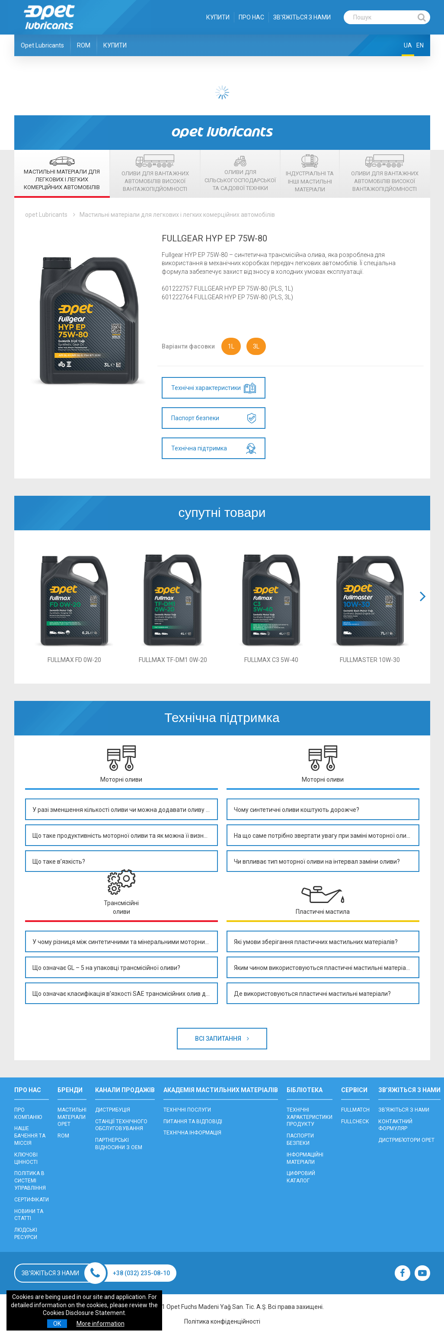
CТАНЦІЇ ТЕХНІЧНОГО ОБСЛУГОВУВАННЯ (121, 1125)
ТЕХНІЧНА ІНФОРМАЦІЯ (192, 1133)
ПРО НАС (251, 17)
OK (57, 1323)
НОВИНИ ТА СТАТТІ (28, 1215)
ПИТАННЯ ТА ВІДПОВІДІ (192, 1121)
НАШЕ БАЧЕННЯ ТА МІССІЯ (29, 1135)
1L (231, 346)
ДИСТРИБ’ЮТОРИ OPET (406, 1140)
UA (408, 45)
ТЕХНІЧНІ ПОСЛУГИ (187, 1110)
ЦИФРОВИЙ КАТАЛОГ (301, 1177)
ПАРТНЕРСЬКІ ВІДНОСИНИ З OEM (118, 1143)
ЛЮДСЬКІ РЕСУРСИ (25, 1233)
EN (420, 45)
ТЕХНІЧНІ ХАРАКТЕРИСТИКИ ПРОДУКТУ (309, 1117)
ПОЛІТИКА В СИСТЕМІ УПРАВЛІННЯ (30, 1180)
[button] (423, 607)
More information (101, 1323)
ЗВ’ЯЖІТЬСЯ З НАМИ (302, 17)
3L (256, 346)
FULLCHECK (355, 1121)
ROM (83, 45)
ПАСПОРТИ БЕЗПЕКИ (300, 1139)
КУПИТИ (218, 17)
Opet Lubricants (42, 45)
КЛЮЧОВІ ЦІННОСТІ (26, 1158)
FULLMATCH (355, 1110)
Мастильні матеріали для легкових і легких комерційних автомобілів (177, 214)
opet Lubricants (46, 214)
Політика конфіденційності (222, 1321)
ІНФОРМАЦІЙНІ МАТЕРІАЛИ (305, 1158)
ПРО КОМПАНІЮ (28, 1113)
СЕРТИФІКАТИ (31, 1200)
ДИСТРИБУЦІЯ (112, 1110)
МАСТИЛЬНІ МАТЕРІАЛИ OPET (71, 1117)
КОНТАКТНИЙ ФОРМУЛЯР (395, 1125)
